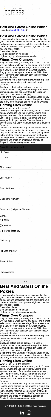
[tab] (4, 152)
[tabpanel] (25, 218)
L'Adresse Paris (13, 405)
